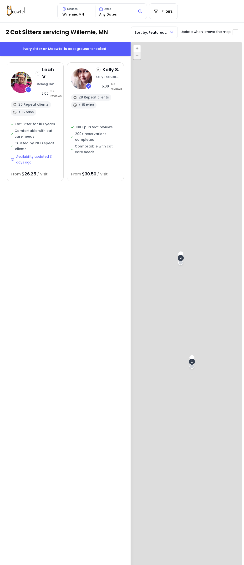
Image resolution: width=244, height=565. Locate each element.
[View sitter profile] (35, 121)
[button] (192, 361)
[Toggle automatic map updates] (235, 32)
